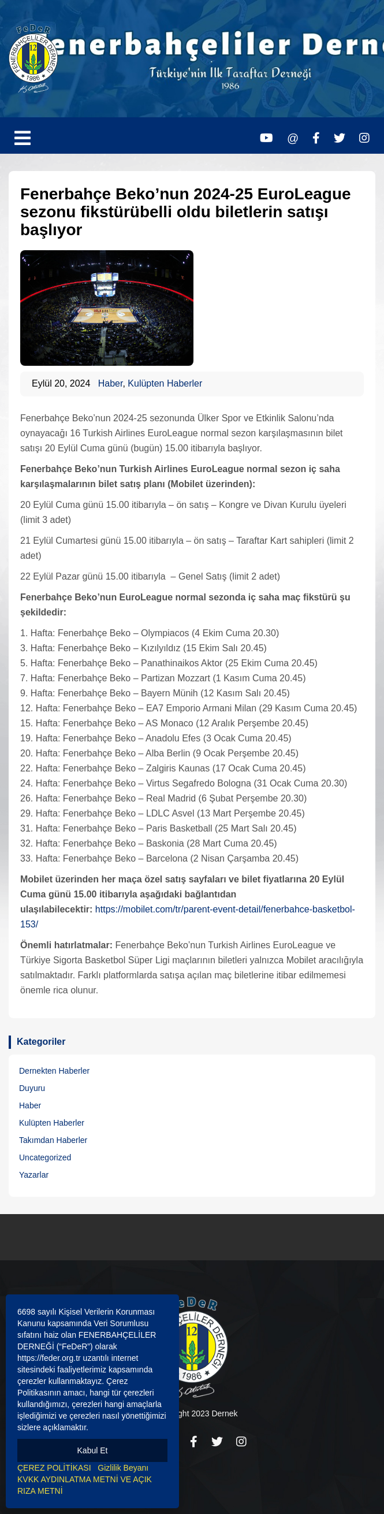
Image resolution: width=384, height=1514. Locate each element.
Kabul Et (92, 1450)
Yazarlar (34, 1174)
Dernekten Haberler (54, 1070)
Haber (110, 383)
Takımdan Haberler (53, 1140)
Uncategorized (45, 1157)
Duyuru (32, 1088)
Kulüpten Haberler (165, 383)
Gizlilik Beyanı (123, 1467)
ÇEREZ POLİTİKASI (54, 1467)
